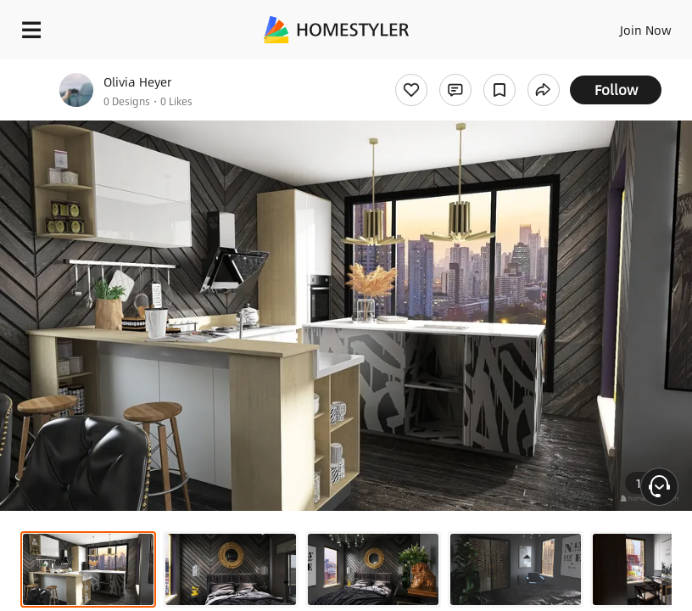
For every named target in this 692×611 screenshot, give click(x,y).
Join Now (646, 29)
